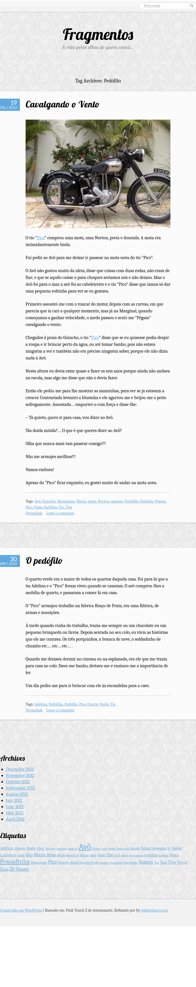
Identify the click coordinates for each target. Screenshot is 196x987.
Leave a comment (60, 513)
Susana (146, 862)
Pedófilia (131, 501)
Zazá (4, 869)
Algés (31, 848)
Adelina (41, 704)
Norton (103, 501)
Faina (145, 848)
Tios (68, 507)
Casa (104, 848)
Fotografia (158, 848)
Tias (163, 862)
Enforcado (123, 848)
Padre (101, 855)
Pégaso (160, 501)
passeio (117, 501)
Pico (41, 237)
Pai (110, 854)
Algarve (20, 848)
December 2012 (20, 769)
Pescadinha (15, 861)
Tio (61, 507)
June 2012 (15, 806)
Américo (61, 848)
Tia (112, 704)
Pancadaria (136, 855)
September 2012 (20, 788)
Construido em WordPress (21, 910)
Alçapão (50, 848)
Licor (21, 855)
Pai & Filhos (121, 855)
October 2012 (18, 781)
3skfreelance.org (154, 910)
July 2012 (14, 800)
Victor (182, 862)
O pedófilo (44, 560)
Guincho (48, 501)
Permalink (34, 513)
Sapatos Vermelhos (111, 863)
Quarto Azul (68, 862)
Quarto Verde (98, 704)
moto (92, 501)
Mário (81, 501)
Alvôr (41, 848)
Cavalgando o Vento (63, 104)
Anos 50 (73, 848)
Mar (29, 855)
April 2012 (15, 819)
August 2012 (17, 794)
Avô (38, 501)
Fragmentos (98, 34)
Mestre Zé (72, 855)
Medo (61, 855)
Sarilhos (50, 507)
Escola (135, 848)
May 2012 (15, 813)
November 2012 (20, 775)
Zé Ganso (19, 869)
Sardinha (131, 862)
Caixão (96, 848)
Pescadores (39, 862)
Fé (169, 848)
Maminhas (66, 501)
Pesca (174, 855)
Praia (38, 507)
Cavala (112, 848)
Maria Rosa (45, 854)
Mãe (93, 855)
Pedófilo (146, 501)
